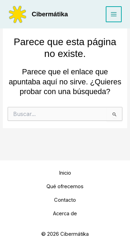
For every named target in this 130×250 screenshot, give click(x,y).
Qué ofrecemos (65, 186)
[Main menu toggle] (114, 14)
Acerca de (65, 213)
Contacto (65, 200)
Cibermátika (50, 14)
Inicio (65, 173)
